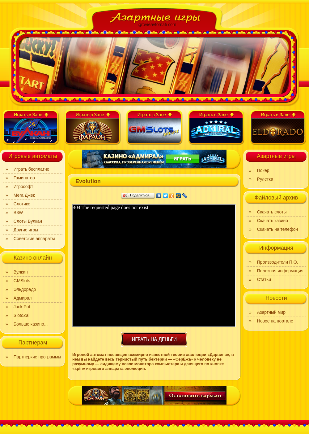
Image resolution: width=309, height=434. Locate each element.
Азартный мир (271, 312)
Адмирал (23, 298)
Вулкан (21, 272)
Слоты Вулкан (28, 221)
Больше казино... (31, 324)
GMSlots (22, 280)
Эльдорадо (25, 289)
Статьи (264, 279)
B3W (18, 212)
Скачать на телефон (277, 229)
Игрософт (23, 186)
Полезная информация (280, 270)
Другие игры (26, 229)
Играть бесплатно (31, 169)
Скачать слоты (272, 211)
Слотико (22, 203)
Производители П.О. (277, 262)
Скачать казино (272, 220)
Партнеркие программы (37, 356)
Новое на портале (275, 320)
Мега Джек (24, 195)
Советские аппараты (34, 238)
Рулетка (265, 179)
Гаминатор (24, 177)
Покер (263, 170)
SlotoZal (21, 315)
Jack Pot (22, 306)
